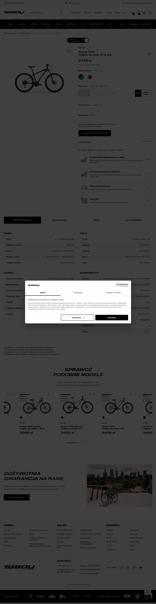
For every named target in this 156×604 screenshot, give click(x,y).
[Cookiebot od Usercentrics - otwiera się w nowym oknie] (118, 285)
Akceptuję (111, 318)
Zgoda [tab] (42, 293)
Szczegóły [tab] (78, 293)
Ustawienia (78, 318)
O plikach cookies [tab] (113, 293)
